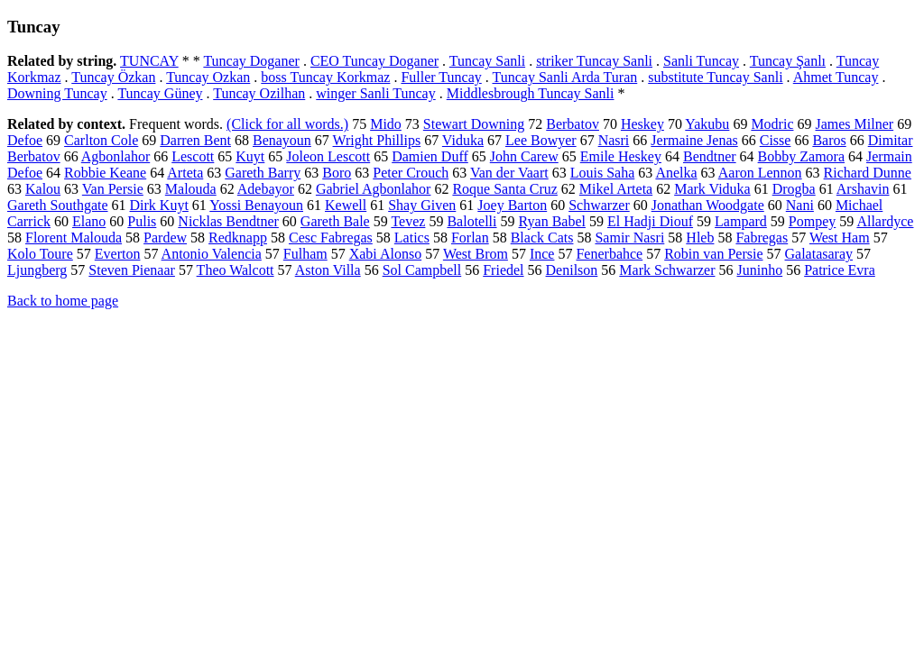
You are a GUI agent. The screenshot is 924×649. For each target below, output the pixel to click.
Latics (412, 237)
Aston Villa (328, 270)
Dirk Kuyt (159, 205)
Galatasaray (819, 253)
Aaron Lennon (760, 172)
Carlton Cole (101, 140)
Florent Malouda (73, 237)
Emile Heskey (620, 156)
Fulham (305, 253)
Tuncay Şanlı (788, 61)
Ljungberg (37, 270)
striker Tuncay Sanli (594, 61)
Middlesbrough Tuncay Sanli (530, 93)
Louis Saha (602, 172)
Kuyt (250, 156)
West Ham (839, 237)
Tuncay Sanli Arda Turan (564, 77)
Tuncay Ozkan (208, 77)
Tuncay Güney (159, 93)
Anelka (676, 172)
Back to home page (62, 300)
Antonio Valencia (212, 253)
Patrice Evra (839, 270)
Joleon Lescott (328, 156)
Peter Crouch (410, 172)
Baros (828, 140)
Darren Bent (195, 140)
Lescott (192, 156)
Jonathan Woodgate (707, 205)
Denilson (572, 270)
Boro (336, 172)
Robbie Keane (105, 172)
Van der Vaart (509, 172)
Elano (89, 221)
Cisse (775, 140)
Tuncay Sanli (487, 61)
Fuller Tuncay (441, 77)
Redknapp (237, 237)
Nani (800, 205)
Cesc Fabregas (331, 237)
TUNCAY (149, 61)
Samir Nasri (629, 237)
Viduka (463, 140)
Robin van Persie (713, 253)
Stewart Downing (473, 124)
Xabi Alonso (385, 253)
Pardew (165, 237)
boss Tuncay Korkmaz (325, 77)
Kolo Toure (40, 253)
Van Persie (112, 189)
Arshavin (863, 189)
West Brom (475, 253)
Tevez (408, 221)
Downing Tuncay (57, 93)
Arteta (185, 172)
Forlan (470, 237)
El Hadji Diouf (650, 221)
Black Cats (542, 237)
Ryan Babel (552, 221)
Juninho (760, 270)
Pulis (141, 221)
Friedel (503, 270)
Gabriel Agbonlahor (373, 189)
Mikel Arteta (615, 189)
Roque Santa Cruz (504, 189)
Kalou (42, 189)
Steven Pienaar (131, 270)
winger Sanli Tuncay (375, 93)
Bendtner (709, 156)
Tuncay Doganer (251, 61)
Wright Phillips (377, 140)
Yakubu (707, 124)
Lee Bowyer (541, 140)
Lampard (741, 221)
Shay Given (422, 205)
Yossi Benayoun (256, 205)
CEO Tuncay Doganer (374, 61)
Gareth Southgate (57, 205)
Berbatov (572, 124)
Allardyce (884, 221)
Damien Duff (430, 156)
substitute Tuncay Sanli (715, 77)
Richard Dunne (867, 172)
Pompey (812, 221)
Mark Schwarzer (667, 270)
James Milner (854, 124)
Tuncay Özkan (113, 77)
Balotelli (471, 221)
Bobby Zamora (801, 156)
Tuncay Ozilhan (259, 93)
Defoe (24, 140)
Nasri (614, 140)
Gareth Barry (262, 172)
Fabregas (761, 237)
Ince (542, 253)
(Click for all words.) (287, 124)
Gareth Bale (335, 221)
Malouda (191, 189)
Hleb (700, 237)
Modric (772, 124)
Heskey (642, 124)
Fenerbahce (609, 253)
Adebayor (265, 189)
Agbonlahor (115, 156)
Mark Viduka (712, 189)
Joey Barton (512, 205)
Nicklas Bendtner (228, 221)
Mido (386, 124)
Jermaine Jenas (694, 140)
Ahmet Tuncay (836, 77)
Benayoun (282, 140)
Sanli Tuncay (701, 61)
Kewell (345, 205)
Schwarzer (599, 205)
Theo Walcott (235, 270)
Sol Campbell (422, 270)
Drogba (794, 189)
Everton (118, 253)
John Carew (524, 156)
